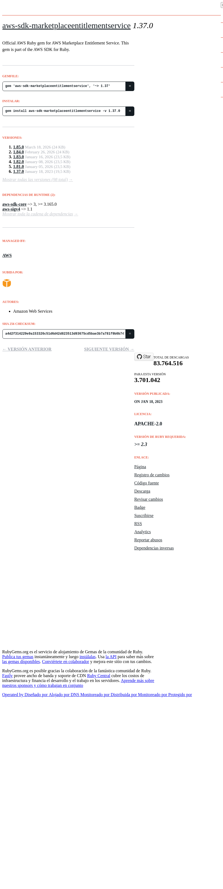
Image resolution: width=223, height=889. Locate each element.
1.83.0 (18, 156)
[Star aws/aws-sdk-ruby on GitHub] (144, 357)
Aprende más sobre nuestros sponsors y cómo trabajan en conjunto (78, 683)
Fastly (7, 675)
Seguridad (165, 642)
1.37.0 (18, 171)
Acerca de (165, 602)
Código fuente (146, 483)
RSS (138, 523)
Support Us (166, 634)
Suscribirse (144, 515)
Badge (139, 507)
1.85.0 (18, 147)
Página (140, 466)
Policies (163, 626)
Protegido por (180, 694)
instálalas (87, 656)
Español (9, 732)
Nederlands (13, 705)
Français (10, 727)
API (159, 618)
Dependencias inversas (154, 548)
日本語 (7, 743)
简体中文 (8, 710)
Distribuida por (124, 694)
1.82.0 (18, 161)
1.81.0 (18, 166)
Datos (161, 577)
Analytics (142, 531)
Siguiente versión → (109, 349)
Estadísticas (167, 585)
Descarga (142, 491)
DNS (75, 694)
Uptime (162, 561)
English (9, 699)
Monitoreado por (95, 694)
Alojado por (60, 694)
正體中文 (8, 716)
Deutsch (10, 737)
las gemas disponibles (21, 661)
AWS (7, 255)
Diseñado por (37, 694)
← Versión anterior (27, 349)
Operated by (13, 694)
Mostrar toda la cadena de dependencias (37, 214)
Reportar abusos (148, 540)
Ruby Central (98, 675)
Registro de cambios (152, 475)
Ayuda (161, 610)
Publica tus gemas (18, 656)
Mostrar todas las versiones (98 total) (35, 179)
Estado (162, 553)
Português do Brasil (21, 721)
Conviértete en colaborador (65, 661)
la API (111, 656)
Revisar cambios (148, 499)
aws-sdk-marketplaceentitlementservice (66, 25)
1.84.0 (18, 152)
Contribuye (167, 594)
